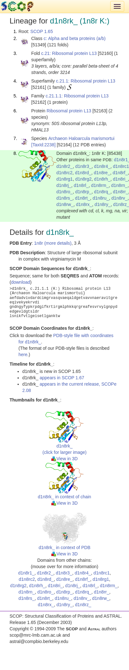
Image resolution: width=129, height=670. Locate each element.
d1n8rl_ (81, 185)
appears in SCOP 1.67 (61, 377)
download (20, 282)
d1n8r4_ (102, 166)
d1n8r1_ (26, 572)
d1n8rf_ (120, 172)
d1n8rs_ (64, 198)
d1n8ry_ (103, 204)
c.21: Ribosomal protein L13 (69, 53)
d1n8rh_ (102, 179)
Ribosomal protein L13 (69, 110)
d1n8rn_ (119, 185)
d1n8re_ (102, 172)
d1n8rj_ (63, 185)
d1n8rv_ (119, 198)
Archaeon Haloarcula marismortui (81, 138)
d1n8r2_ (64, 166)
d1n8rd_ (83, 172)
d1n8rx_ (84, 204)
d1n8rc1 (102, 572)
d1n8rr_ (120, 191)
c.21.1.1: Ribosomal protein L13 (77, 95)
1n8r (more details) (53, 243)
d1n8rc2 (64, 172)
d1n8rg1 (64, 179)
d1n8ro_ (64, 191)
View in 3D (64, 458)
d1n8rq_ (102, 191)
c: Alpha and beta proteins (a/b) (75, 38)
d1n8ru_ (101, 198)
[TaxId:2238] (43, 144)
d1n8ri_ (120, 179)
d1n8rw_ (65, 204)
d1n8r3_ (83, 166)
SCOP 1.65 (41, 31)
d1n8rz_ (83, 604)
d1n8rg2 (83, 179)
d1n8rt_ (82, 198)
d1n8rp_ (83, 191)
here (22, 354)
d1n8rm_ (100, 185)
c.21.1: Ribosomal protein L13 (85, 80)
